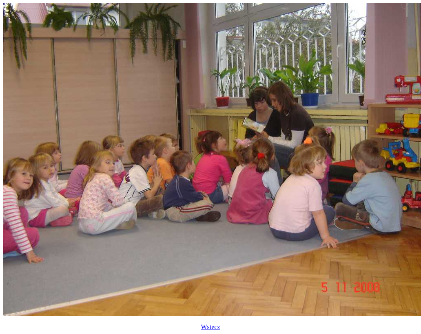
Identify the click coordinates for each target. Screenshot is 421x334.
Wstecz (210, 326)
